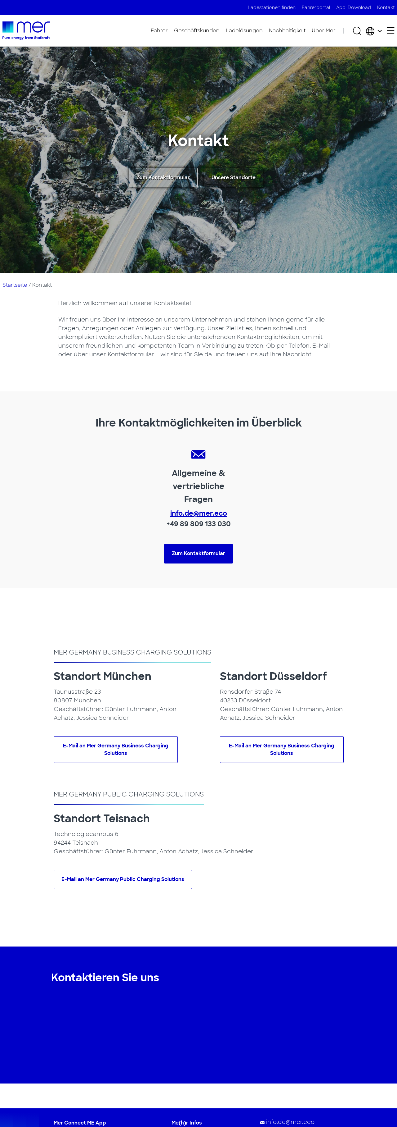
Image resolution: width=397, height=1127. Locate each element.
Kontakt (386, 7)
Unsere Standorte (234, 177)
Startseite (14, 285)
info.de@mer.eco (198, 513)
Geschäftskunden (197, 30)
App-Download (353, 7)
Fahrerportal (316, 7)
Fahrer (159, 30)
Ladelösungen (244, 30)
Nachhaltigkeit (287, 30)
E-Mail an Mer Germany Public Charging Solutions (122, 879)
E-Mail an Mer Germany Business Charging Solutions (115, 749)
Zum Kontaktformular (163, 177)
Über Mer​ (324, 30)
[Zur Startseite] (26, 31)
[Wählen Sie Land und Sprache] (374, 30)
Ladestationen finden (272, 7)
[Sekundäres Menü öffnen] (390, 30)
